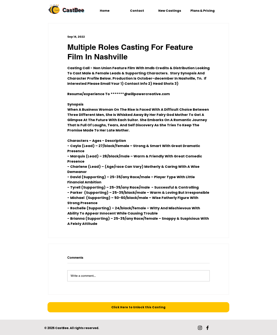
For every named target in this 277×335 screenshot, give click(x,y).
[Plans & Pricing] (202, 11)
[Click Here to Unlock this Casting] (138, 307)
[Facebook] (207, 328)
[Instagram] (200, 328)
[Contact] (137, 11)
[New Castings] (169, 11)
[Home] (104, 11)
